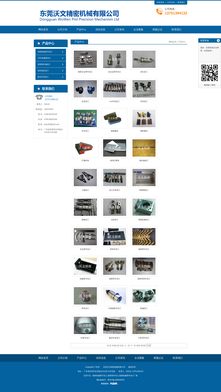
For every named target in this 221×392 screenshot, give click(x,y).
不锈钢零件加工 (114, 308)
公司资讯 (119, 29)
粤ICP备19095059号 (116, 380)
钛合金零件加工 (114, 72)
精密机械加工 (143, 220)
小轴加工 (85, 190)
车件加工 (85, 131)
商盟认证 (157, 29)
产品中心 (81, 29)
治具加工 (114, 220)
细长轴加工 (144, 160)
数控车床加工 (43, 77)
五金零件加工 (85, 249)
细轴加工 (85, 220)
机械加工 (144, 308)
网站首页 (43, 29)
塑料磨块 (144, 131)
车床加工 (144, 101)
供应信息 (160, 2)
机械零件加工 (85, 279)
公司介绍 (170, 2)
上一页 (127, 346)
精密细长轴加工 (44, 64)
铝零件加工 (85, 338)
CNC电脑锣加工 (44, 58)
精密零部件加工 (144, 279)
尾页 (138, 346)
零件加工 (85, 308)
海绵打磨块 (114, 160)
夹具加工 (85, 101)
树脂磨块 (114, 131)
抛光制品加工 (43, 71)
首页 (122, 346)
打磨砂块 (85, 160)
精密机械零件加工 (45, 52)
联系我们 (181, 2)
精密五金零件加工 (85, 72)
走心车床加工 (114, 190)
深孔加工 (144, 72)
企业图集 (138, 29)
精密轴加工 (144, 190)
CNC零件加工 (144, 338)
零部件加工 (114, 249)
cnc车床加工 (114, 101)
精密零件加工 (143, 249)
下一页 (133, 346)
